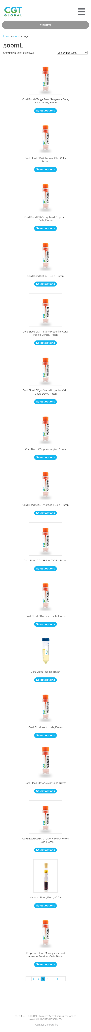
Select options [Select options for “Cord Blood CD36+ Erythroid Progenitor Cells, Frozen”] (45, 228)
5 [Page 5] (52, 978)
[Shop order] (72, 52)
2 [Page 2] (38, 978)
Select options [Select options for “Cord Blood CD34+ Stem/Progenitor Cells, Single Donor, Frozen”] (45, 401)
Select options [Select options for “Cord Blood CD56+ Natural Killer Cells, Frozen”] (45, 169)
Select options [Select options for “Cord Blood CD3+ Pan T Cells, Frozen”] (45, 624)
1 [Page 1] (33, 978)
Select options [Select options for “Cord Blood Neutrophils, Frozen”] (45, 735)
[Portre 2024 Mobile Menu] (81, 11)
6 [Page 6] (57, 978)
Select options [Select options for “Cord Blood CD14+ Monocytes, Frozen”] (45, 457)
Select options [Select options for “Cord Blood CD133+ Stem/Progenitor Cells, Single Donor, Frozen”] (45, 110)
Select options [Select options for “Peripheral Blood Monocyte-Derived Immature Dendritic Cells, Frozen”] (45, 964)
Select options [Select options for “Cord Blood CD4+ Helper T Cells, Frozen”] (45, 568)
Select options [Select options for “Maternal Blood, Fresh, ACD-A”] (45, 905)
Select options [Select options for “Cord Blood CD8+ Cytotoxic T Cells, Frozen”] (45, 513)
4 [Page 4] (47, 978)
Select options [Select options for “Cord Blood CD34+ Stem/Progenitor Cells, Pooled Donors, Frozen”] (45, 342)
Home (6, 36)
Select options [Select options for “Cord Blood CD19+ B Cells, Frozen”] (45, 284)
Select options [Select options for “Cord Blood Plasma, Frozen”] (45, 679)
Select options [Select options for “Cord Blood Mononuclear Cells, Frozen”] (45, 791)
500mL (16, 36)
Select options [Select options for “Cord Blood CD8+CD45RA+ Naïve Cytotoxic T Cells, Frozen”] (45, 850)
